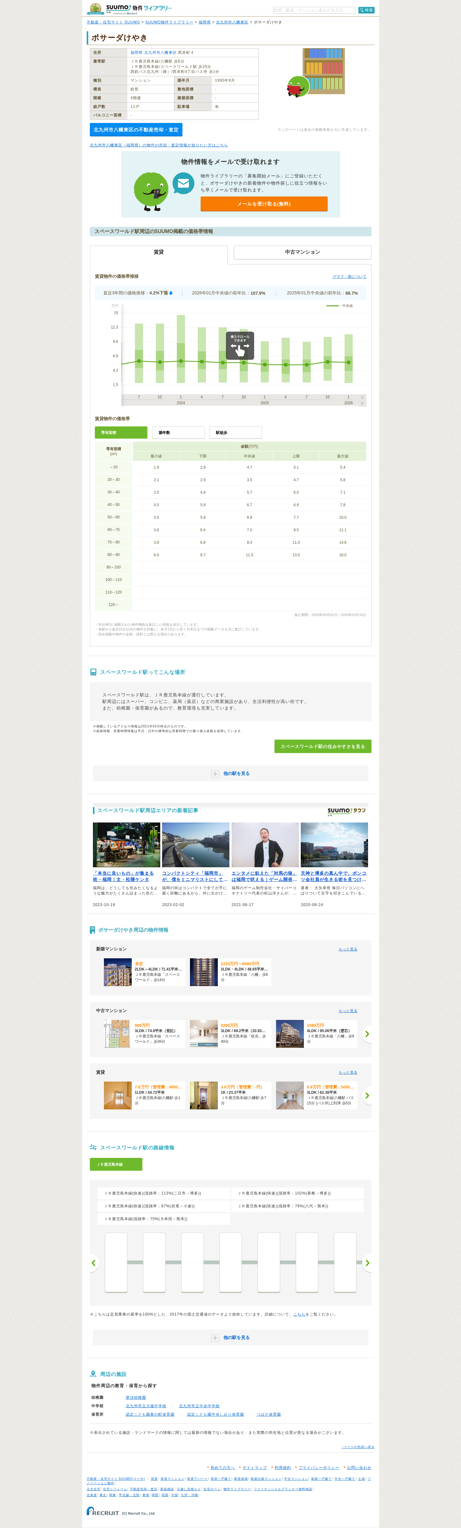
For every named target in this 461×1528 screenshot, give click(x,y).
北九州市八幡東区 (232, 22)
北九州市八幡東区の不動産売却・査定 (136, 129)
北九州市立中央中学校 (199, 1406)
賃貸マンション (173, 1478)
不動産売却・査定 (143, 1489)
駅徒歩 (221, 432)
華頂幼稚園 (136, 1397)
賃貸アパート (197, 1478)
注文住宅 (93, 1489)
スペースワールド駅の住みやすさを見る (323, 746)
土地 (361, 1478)
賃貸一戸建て (221, 1478)
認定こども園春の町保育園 (150, 1414)
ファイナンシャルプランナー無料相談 (283, 1489)
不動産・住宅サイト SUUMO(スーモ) (116, 1478)
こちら (299, 1314)
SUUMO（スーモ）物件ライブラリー (129, 9)
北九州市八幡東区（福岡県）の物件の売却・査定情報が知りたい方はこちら (159, 145)
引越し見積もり (189, 1489)
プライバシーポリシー (319, 1467)
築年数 (164, 432)
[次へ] (366, 1034)
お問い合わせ (359, 1467)
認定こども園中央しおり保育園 (215, 1414)
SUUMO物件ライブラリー (169, 22)
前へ (94, 1263)
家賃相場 (241, 1478)
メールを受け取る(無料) (264, 203)
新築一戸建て (321, 1478)
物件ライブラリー (237, 1489)
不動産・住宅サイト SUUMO (113, 22)
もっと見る (348, 949)
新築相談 (167, 1489)
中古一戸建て (345, 1478)
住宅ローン (212, 1489)
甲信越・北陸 (129, 1495)
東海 (145, 1495)
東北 (103, 1495)
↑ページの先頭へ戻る (358, 1447)
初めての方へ (223, 1467)
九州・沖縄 (189, 1495)
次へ (366, 1263)
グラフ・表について (349, 276)
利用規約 (283, 1467)
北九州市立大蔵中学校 (146, 1406)
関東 (112, 1495)
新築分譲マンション (266, 1478)
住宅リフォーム (115, 1489)
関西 (155, 1495)
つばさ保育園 (269, 1414)
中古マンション (296, 1478)
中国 (174, 1495)
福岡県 (205, 22)
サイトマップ (255, 1467)
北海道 (92, 1495)
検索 (369, 10)
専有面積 (108, 432)
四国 (164, 1495)
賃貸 (154, 1478)
